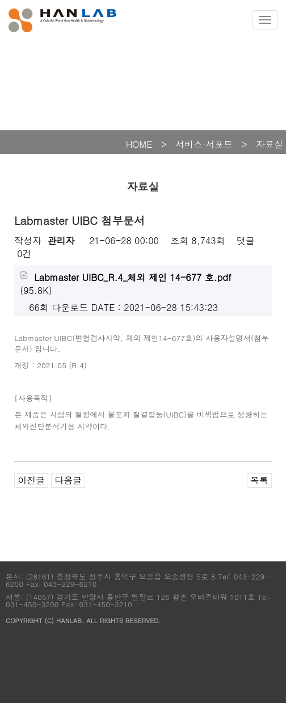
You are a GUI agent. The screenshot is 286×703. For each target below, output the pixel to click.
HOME (139, 144)
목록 (259, 480)
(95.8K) (125, 284)
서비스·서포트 (204, 144)
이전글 (31, 480)
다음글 (68, 480)
